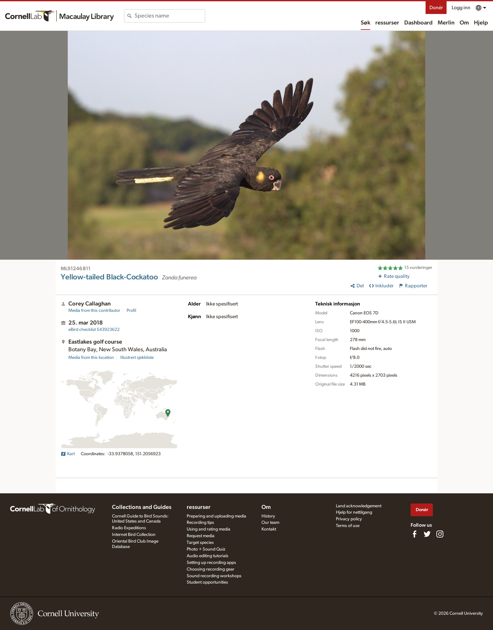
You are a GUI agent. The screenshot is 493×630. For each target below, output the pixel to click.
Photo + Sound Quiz (206, 549)
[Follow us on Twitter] (427, 534)
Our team (270, 522)
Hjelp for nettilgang (354, 512)
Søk (365, 23)
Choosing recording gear (210, 569)
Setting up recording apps (211, 562)
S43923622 (94, 329)
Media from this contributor (94, 310)
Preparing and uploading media (216, 516)
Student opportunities (207, 582)
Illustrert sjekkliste (137, 357)
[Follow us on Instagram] (440, 534)
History (268, 516)
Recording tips (200, 522)
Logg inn (461, 7)
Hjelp (481, 23)
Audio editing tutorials (207, 556)
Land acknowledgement (358, 506)
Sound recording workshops (214, 576)
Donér (436, 7)
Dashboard (418, 23)
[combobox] (170, 16)
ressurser (387, 23)
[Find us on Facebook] (414, 534)
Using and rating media (208, 529)
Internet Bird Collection (134, 534)
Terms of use (347, 526)
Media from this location (91, 357)
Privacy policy (349, 519)
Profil (131, 310)
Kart (68, 454)
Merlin (446, 23)
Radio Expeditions (129, 528)
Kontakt (268, 529)
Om (464, 23)
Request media (200, 536)
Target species (200, 542)
